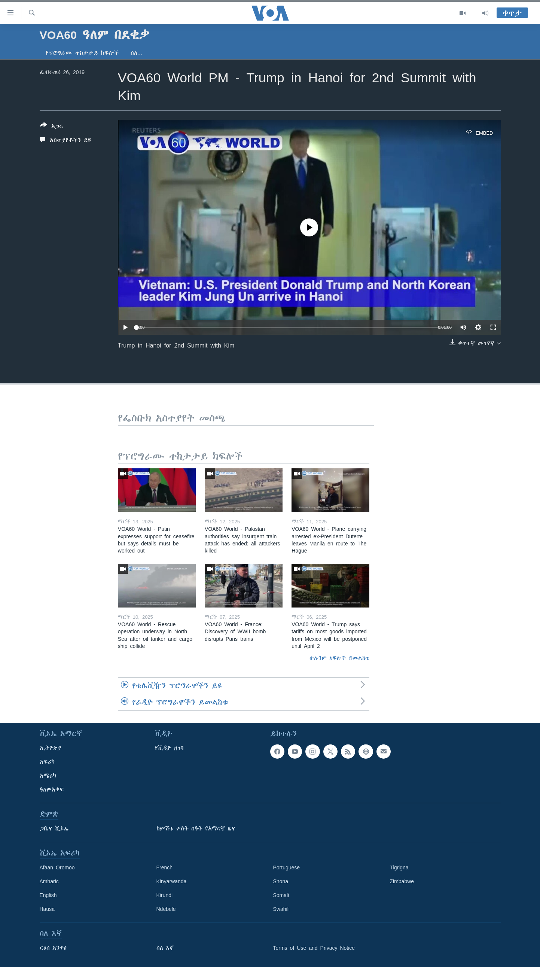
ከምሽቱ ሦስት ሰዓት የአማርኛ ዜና (195, 828)
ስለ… (137, 53)
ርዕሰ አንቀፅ (53, 948)
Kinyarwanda (171, 881)
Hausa (47, 909)
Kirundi (164, 895)
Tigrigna (399, 867)
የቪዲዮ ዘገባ (169, 748)
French (164, 867)
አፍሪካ (47, 762)
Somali (281, 895)
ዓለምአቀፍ (52, 789)
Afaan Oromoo (57, 867)
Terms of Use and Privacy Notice (314, 948)
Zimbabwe (402, 881)
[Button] (51, 127)
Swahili (281, 909)
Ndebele (166, 909)
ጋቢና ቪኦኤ (54, 828)
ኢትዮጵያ (50, 748)
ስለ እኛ (165, 948)
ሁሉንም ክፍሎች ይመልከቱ (339, 658)
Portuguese (286, 867)
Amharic (49, 881)
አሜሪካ (48, 775)
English (48, 895)
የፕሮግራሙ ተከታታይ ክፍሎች (82, 53)
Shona (280, 881)
